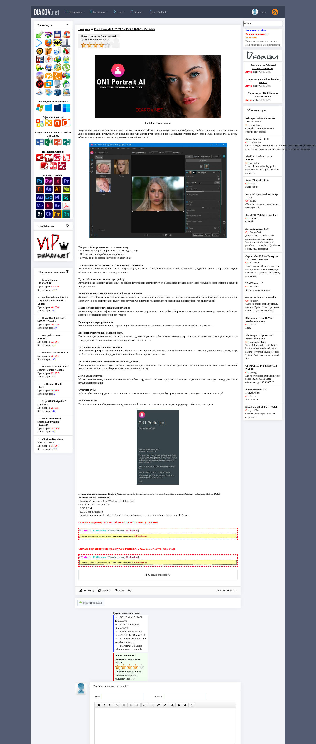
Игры (118, 11)
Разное (136, 11)
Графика (84, 29)
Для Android (157, 11)
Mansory (89, 590)
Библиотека (97, 11)
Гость (259, 12)
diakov (46, 12)
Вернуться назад (90, 602)
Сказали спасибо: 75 (159, 574)
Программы (74, 11)
